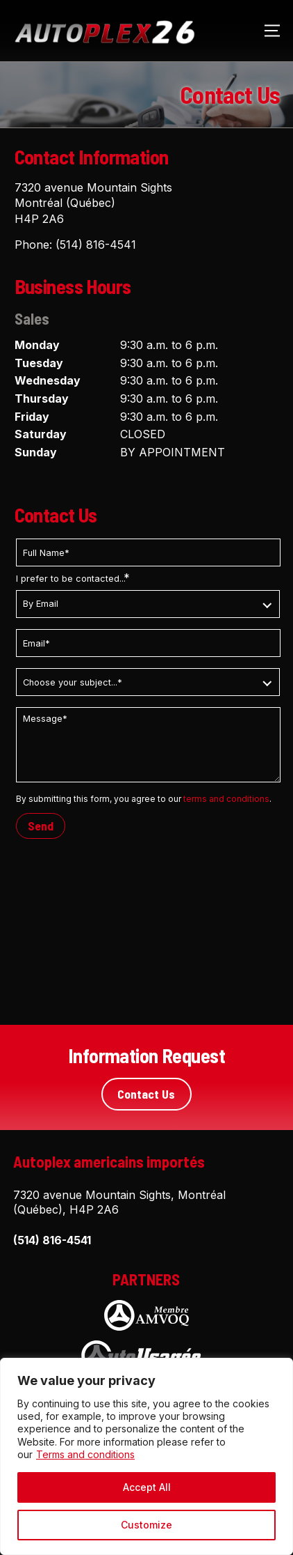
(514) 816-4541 (96, 245)
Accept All (147, 1487)
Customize (146, 1525)
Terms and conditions (85, 1454)
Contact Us (146, 1093)
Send (40, 825)
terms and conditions (226, 799)
